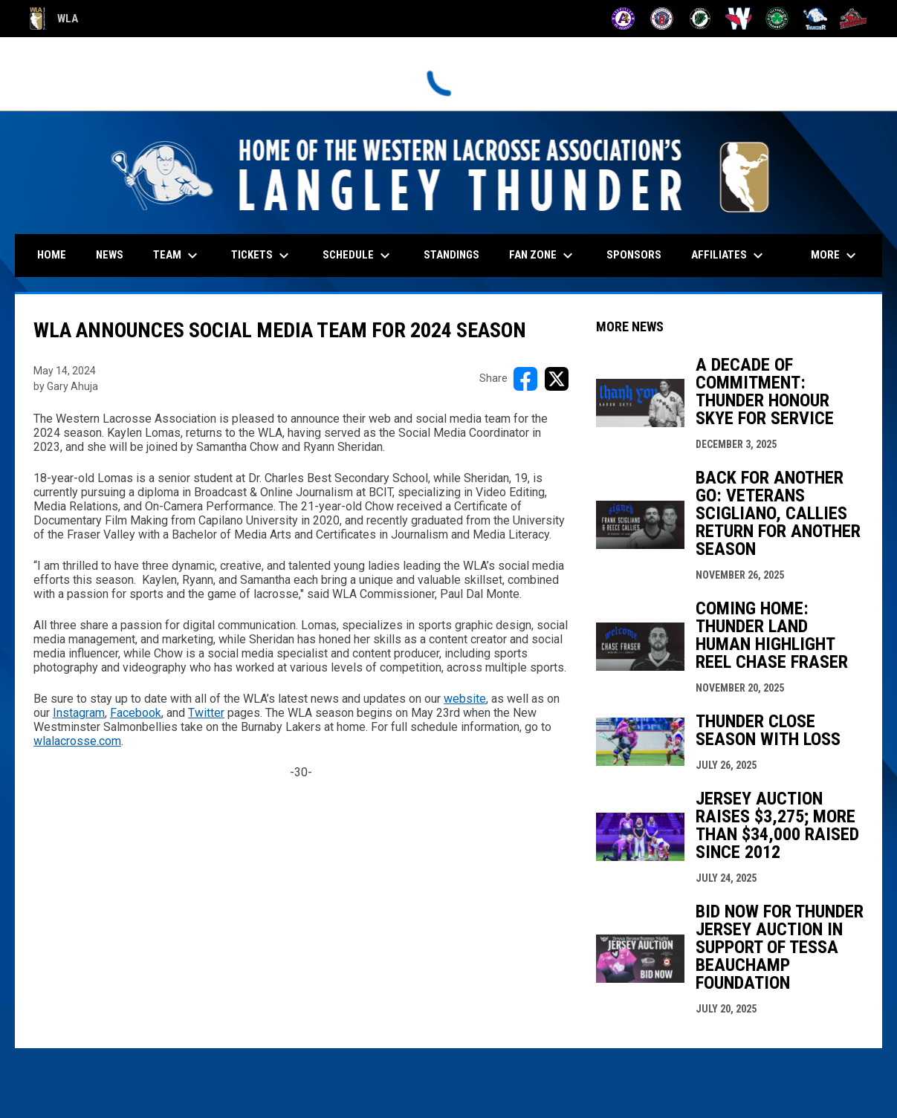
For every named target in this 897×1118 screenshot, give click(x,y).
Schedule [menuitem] (358, 255)
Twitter (206, 713)
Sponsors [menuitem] (633, 254)
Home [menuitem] (51, 254)
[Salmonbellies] (738, 18)
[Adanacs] (623, 18)
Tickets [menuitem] (262, 255)
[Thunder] (815, 18)
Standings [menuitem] (451, 254)
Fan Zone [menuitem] (543, 255)
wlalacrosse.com (77, 741)
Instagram (79, 713)
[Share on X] (557, 379)
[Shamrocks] (777, 18)
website (465, 699)
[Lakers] (700, 18)
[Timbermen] (853, 18)
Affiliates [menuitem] (729, 255)
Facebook (135, 713)
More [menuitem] (835, 255)
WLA (54, 18)
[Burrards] (662, 18)
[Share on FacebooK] (525, 379)
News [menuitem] (109, 254)
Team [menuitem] (177, 255)
